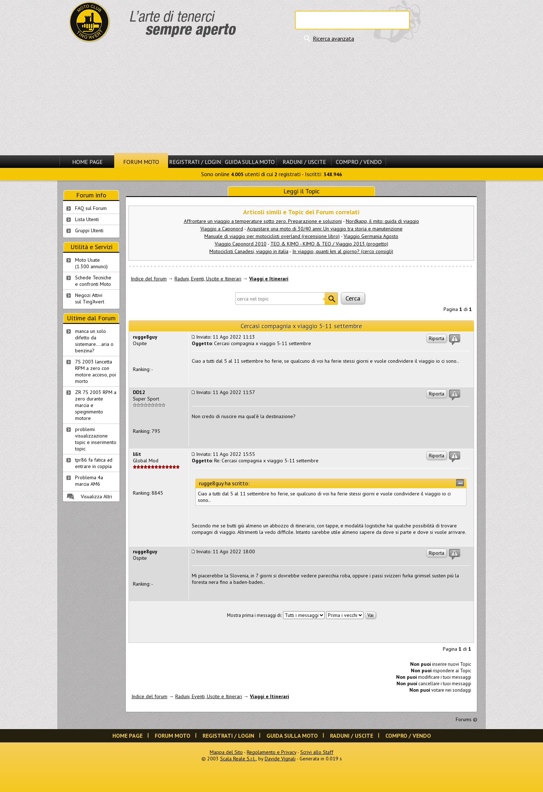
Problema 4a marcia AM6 (89, 480)
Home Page (87, 161)
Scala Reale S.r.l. (238, 758)
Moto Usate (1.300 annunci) (91, 263)
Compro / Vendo (359, 161)
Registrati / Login (195, 161)
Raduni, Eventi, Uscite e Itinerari (208, 278)
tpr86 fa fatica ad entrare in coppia (93, 463)
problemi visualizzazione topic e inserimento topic (95, 439)
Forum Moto (141, 161)
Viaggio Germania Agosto (371, 236)
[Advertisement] (271, 99)
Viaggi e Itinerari (268, 278)
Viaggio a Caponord (221, 228)
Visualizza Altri (96, 496)
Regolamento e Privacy (271, 752)
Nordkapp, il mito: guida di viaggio (382, 221)
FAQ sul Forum (91, 208)
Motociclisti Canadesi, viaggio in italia (248, 251)
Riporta (436, 338)
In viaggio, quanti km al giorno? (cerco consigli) (342, 251)
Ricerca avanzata (333, 38)
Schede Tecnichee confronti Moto (93, 280)
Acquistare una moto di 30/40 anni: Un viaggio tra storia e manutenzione (325, 228)
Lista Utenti (87, 219)
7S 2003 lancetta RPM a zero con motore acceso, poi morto (95, 371)
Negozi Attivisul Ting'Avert (89, 298)
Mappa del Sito (226, 752)
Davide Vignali (280, 758)
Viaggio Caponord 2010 (240, 244)
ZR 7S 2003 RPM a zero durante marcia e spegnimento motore (95, 405)
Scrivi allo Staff (316, 752)
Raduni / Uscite (304, 161)
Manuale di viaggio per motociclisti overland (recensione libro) (272, 236)
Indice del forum (149, 278)
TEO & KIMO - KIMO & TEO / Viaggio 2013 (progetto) (329, 244)
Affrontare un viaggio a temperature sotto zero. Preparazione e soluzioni (263, 221)
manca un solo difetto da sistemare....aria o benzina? (94, 341)
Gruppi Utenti (89, 230)
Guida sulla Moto (250, 161)
